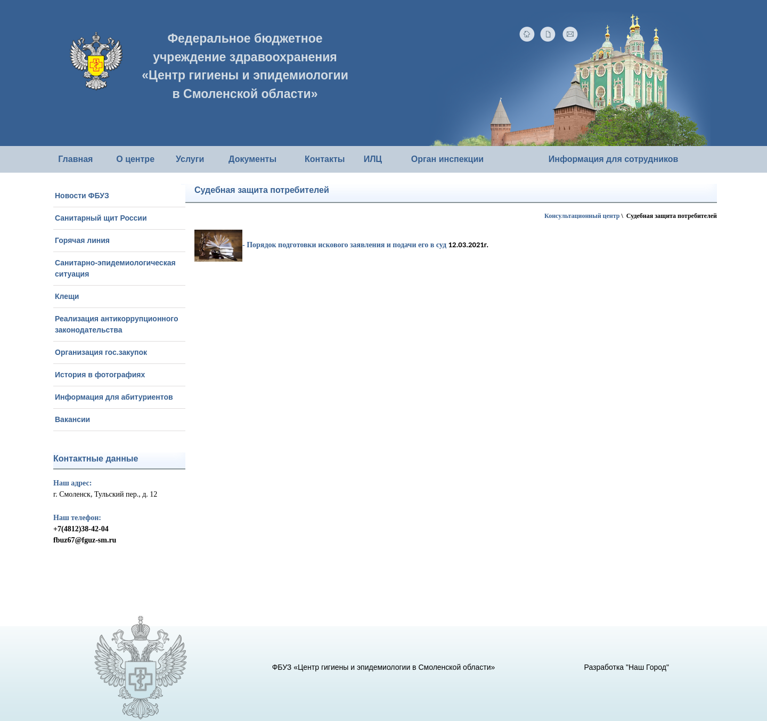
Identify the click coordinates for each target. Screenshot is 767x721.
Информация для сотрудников (614, 159)
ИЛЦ (373, 159)
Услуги (190, 159)
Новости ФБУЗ (82, 195)
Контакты (325, 159)
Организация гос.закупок (101, 352)
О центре (135, 159)
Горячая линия (82, 240)
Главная (75, 159)
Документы (252, 159)
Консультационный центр (581, 216)
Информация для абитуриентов (114, 397)
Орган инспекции (447, 159)
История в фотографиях (100, 374)
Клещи (67, 296)
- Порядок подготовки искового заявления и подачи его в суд (320, 245)
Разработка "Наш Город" (626, 667)
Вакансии (72, 419)
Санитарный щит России (101, 218)
